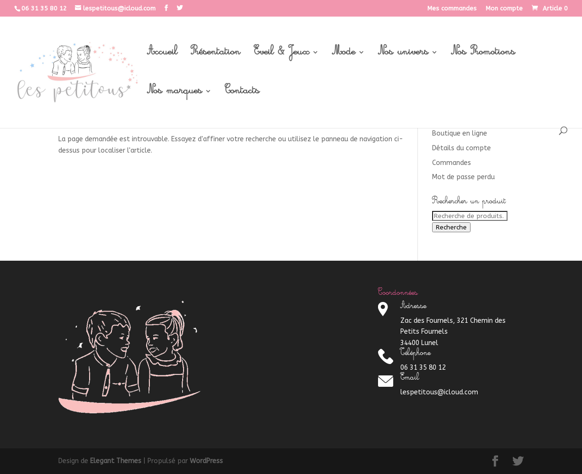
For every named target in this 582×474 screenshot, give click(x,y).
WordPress (206, 461)
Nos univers (403, 55)
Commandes (451, 163)
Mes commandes (452, 8)
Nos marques (174, 94)
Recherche (451, 227)
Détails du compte (461, 148)
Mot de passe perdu (463, 177)
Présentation (215, 55)
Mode (343, 55)
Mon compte (504, 8)
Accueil (162, 55)
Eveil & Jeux (281, 55)
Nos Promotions (483, 55)
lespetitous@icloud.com (439, 392)
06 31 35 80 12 (44, 8)
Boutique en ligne (459, 133)
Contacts (242, 94)
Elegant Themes (115, 461)
